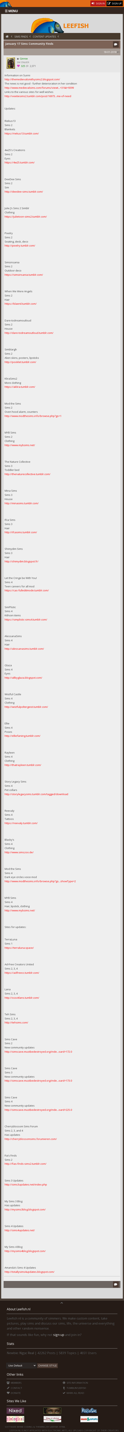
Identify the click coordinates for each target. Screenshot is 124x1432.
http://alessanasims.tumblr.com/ (24, 648)
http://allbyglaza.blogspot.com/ (23, 677)
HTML (62, 1426)
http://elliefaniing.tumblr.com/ (22, 736)
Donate (13, 1393)
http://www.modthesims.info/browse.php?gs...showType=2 (40, 881)
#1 (118, 52)
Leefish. (54, 1426)
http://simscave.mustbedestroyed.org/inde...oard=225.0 (38, 1110)
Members (14, 1382)
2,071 (32, 66)
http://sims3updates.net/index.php (26, 1184)
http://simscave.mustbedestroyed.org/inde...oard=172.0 (38, 1051)
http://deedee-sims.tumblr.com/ (24, 191)
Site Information (75, 1382)
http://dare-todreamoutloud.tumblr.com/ (29, 333)
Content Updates (44, 36)
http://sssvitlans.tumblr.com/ (22, 997)
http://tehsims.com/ (16, 1022)
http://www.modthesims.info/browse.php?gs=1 (33, 416)
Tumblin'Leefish (74, 1388)
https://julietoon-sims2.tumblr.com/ (26, 216)
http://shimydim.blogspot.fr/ (21, 561)
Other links (15, 1374)
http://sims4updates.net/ (20, 1230)
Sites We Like (16, 1401)
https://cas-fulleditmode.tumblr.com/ (27, 590)
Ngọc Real (26, 1353)
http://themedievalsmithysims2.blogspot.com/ (32, 79)
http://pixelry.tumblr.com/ (20, 245)
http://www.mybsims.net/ (20, 445)
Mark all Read (73, 1393)
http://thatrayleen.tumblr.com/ (23, 765)
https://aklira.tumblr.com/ (20, 387)
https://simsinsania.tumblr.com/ (24, 274)
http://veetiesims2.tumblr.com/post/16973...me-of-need (38, 96)
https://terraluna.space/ (19, 948)
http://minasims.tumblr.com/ (22, 503)
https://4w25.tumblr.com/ (20, 162)
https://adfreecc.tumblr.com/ (22, 973)
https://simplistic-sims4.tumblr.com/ (26, 619)
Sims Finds (21, 36)
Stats (10, 1344)
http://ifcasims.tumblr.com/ (21, 532)
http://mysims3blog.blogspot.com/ (25, 1209)
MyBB (20, 1426)
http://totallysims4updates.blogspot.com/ (29, 1272)
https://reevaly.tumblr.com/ (21, 823)
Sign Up (114, 3)
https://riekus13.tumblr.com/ (22, 133)
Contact (14, 1388)
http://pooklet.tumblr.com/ (20, 362)
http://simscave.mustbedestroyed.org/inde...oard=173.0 (38, 1080)
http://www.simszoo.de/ (19, 852)
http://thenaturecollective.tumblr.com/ (27, 474)
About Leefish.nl (18, 1309)
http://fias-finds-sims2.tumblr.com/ (25, 1163)
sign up (58, 1335)
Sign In (98, 3)
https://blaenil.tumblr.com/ (21, 303)
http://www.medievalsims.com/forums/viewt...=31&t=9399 (39, 88)
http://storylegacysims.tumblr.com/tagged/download (36, 794)
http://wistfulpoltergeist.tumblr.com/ (26, 707)
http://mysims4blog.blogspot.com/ (25, 1251)
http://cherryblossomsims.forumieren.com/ (31, 1139)
